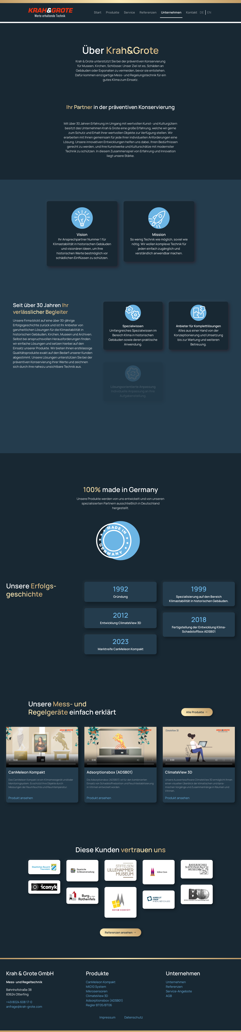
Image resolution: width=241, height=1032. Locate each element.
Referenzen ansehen (120, 932)
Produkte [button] (112, 12)
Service (129, 12)
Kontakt (191, 12)
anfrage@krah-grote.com (24, 1006)
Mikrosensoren (96, 991)
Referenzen (148, 12)
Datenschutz (133, 1017)
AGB (169, 996)
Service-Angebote (179, 991)
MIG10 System (96, 987)
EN (209, 12)
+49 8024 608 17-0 (19, 1002)
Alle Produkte (197, 712)
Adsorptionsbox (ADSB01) (104, 1000)
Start (97, 12)
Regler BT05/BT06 (99, 1005)
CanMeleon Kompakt (100, 982)
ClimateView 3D (97, 996)
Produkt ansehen (20, 798)
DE (202, 12)
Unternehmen (171, 12)
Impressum (107, 1017)
